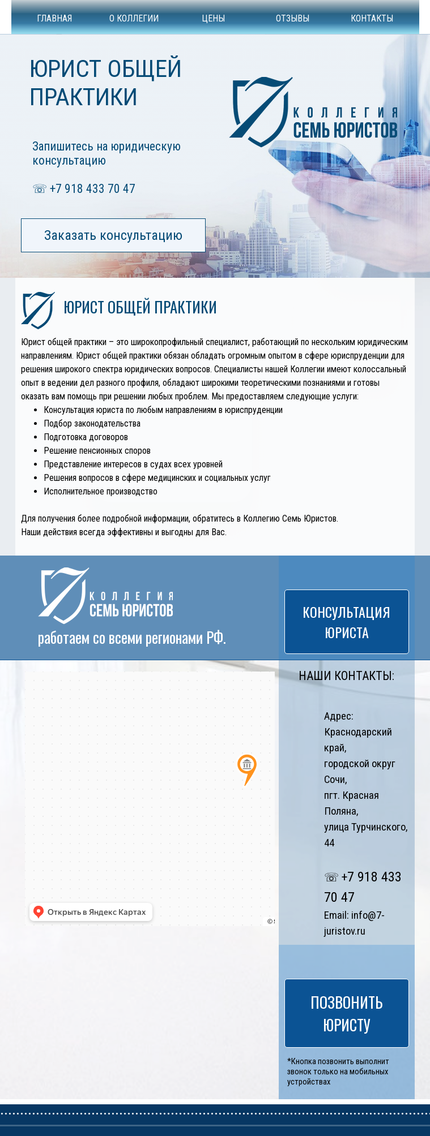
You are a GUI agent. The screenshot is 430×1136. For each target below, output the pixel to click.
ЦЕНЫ (213, 18)
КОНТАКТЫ (372, 18)
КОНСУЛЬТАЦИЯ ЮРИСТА (346, 621)
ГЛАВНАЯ (54, 18)
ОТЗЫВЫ (292, 18)
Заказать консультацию (113, 235)
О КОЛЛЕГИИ (134, 18)
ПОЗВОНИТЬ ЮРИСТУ (346, 1013)
